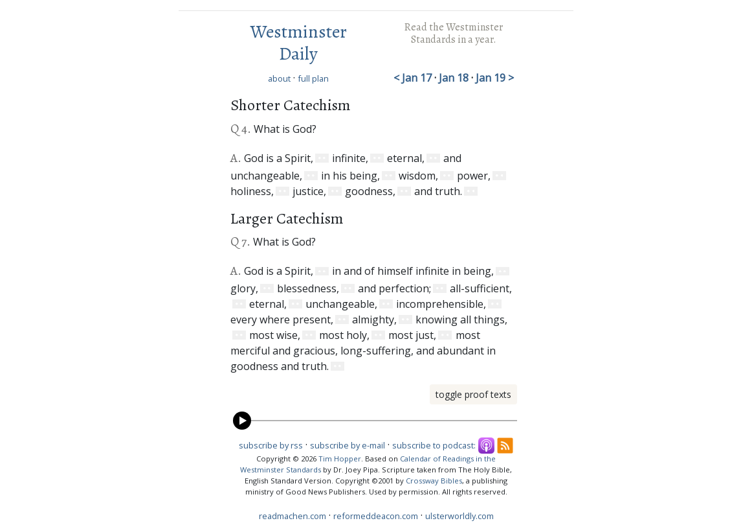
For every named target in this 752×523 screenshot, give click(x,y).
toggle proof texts (473, 394)
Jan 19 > (495, 78)
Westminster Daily (298, 42)
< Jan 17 (413, 78)
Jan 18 (455, 78)
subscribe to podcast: (434, 445)
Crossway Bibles (434, 480)
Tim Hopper (339, 458)
